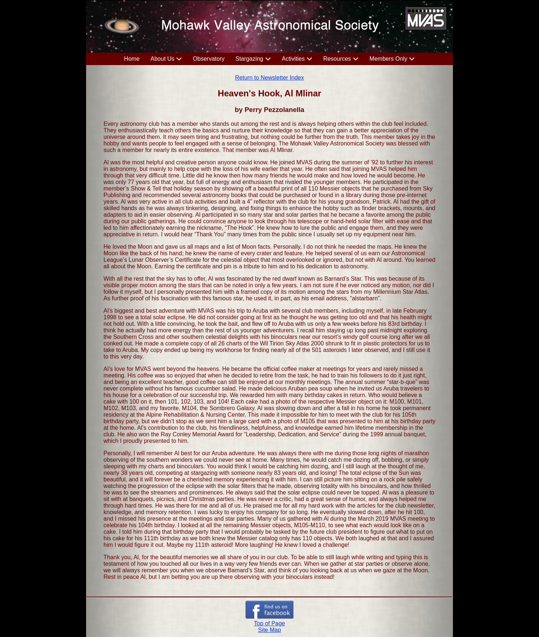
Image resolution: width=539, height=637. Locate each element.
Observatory (208, 59)
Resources (337, 59)
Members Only (388, 59)
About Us (162, 59)
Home (132, 59)
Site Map (269, 630)
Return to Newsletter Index (269, 78)
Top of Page (269, 623)
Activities (293, 59)
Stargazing (249, 59)
